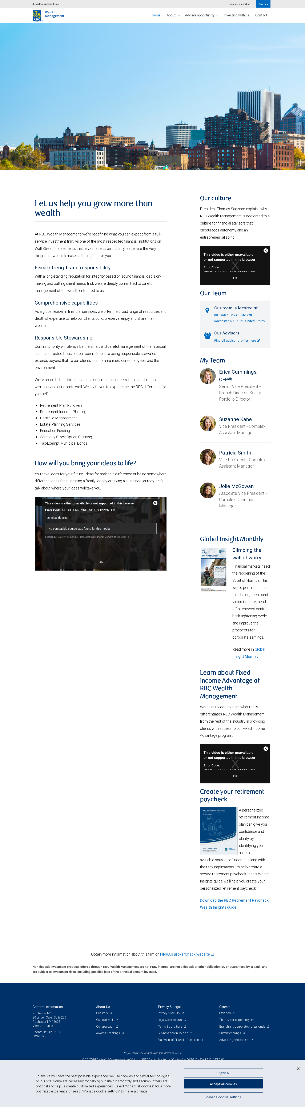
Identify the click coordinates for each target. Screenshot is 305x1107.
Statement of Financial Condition (179, 1040)
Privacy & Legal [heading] (169, 1007)
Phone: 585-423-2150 (47, 1032)
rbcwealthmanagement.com (45, 4)
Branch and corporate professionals (242, 1026)
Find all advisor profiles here (237, 340)
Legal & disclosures (170, 1020)
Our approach (105, 1026)
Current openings (230, 1033)
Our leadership (105, 1020)
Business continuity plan (173, 1033)
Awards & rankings (108, 1033)
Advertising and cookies (234, 1040)
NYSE (190, 1059)
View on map (41, 1026)
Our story (102, 1013)
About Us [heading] (103, 1007)
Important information (239, 4)
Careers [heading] (224, 1007)
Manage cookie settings (223, 1097)
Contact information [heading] (48, 1007)
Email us (38, 1036)
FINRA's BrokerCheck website (185, 954)
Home (156, 15)
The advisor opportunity (234, 1020)
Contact (261, 15)
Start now (225, 1013)
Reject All (223, 1073)
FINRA (204, 1059)
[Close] (298, 1068)
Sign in (263, 4)
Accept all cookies (223, 1084)
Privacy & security (169, 1013)
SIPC (217, 1059)
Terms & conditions (170, 1026)
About (173, 15)
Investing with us (236, 15)
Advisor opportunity (201, 15)
